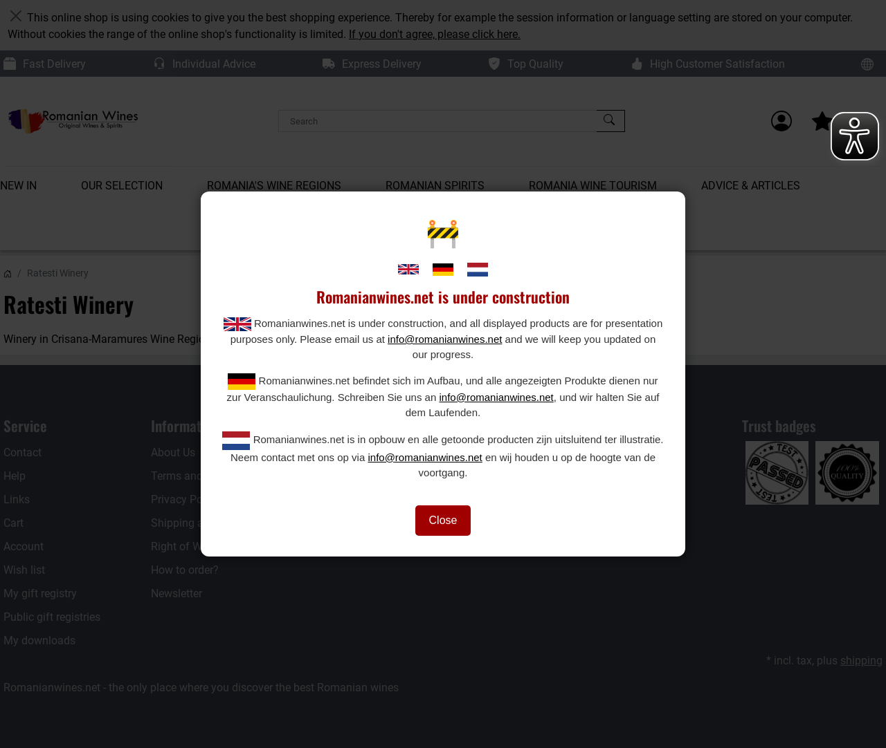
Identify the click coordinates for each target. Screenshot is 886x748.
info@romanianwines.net (445, 339)
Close (443, 520)
